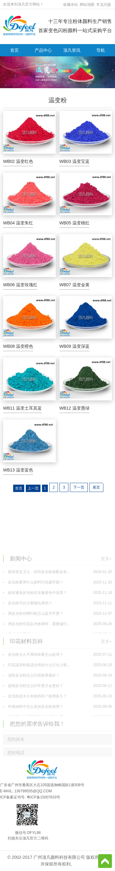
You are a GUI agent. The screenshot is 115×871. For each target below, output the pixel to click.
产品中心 (43, 50)
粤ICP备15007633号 (43, 797)
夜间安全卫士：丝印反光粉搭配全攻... (57, 599)
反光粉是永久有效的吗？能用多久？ (57, 723)
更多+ (106, 585)
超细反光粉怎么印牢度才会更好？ (57, 712)
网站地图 (87, 4)
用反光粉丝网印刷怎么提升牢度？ (57, 640)
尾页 (96, 487)
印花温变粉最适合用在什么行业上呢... (57, 692)
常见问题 (103, 4)
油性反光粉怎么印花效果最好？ (57, 702)
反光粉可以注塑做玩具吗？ (57, 630)
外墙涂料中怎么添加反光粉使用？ (57, 733)
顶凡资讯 (71, 50)
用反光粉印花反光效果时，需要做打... (57, 651)
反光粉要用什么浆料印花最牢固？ (57, 609)
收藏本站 (70, 4)
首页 (14, 50)
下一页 (78, 487)
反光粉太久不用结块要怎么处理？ (57, 681)
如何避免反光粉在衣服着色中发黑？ (57, 619)
